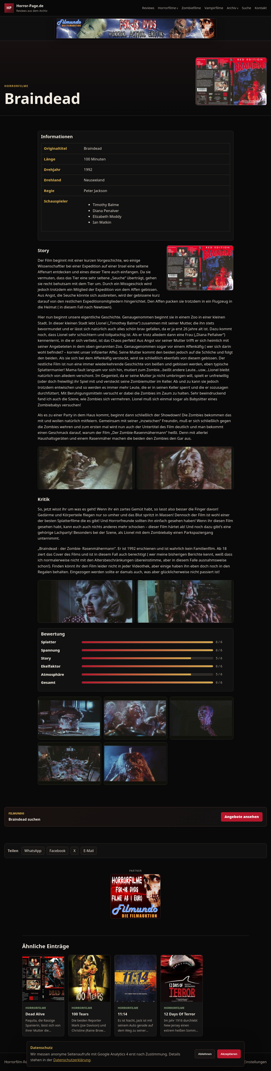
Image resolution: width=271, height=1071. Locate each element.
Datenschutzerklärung (71, 1059)
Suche (246, 8)
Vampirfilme (214, 8)
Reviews (148, 8)
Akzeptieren (229, 1054)
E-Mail (89, 850)
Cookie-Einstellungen (249, 1061)
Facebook (58, 850)
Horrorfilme (167, 8)
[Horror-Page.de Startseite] (27, 8)
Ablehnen (205, 1054)
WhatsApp (33, 850)
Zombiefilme (191, 8)
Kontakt (261, 8)
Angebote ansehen (242, 816)
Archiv (231, 8)
